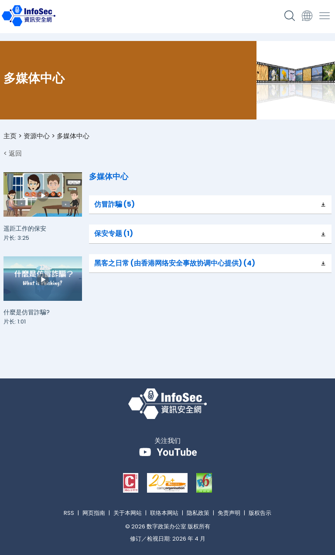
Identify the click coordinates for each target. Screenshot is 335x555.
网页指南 (93, 513)
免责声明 (229, 513)
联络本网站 (164, 513)
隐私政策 (198, 513)
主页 (10, 135)
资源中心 (37, 135)
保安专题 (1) (113, 233)
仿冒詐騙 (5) (114, 204)
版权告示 (260, 513)
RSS (69, 513)
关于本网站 (127, 513)
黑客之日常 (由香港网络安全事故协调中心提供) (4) (174, 263)
